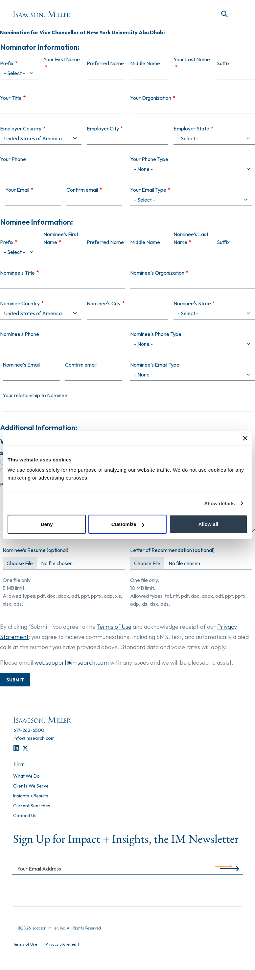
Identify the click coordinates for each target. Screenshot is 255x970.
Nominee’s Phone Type (155, 334)
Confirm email (82, 189)
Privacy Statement (62, 944)
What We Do (26, 776)
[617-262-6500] (29, 730)
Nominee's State (192, 303)
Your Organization (150, 98)
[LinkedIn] (16, 748)
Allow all (208, 524)
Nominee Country (20, 303)
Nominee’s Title (17, 272)
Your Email (17, 189)
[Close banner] (245, 438)
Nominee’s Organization (157, 272)
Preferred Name (105, 63)
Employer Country (20, 128)
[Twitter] (25, 748)
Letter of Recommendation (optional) (172, 550)
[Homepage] (42, 14)
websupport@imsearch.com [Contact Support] (72, 662)
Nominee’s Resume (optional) (35, 550)
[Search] (224, 14)
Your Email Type (148, 189)
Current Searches (31, 806)
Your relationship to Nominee (35, 395)
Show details (219, 503)
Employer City (103, 128)
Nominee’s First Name (60, 238)
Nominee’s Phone (19, 334)
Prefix (6, 63)
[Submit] (224, 868)
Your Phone (13, 159)
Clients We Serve (31, 786)
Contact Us (24, 815)
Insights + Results (30, 796)
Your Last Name (192, 59)
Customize (127, 524)
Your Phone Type (149, 159)
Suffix (223, 63)
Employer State (191, 128)
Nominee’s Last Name (191, 238)
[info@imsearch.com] (34, 738)
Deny (47, 524)
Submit (15, 680)
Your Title (11, 98)
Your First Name (61, 59)
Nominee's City (104, 303)
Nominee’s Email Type (154, 364)
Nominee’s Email (21, 364)
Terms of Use (114, 626)
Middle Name (145, 63)
